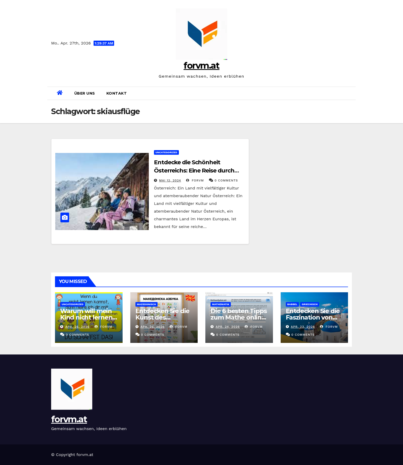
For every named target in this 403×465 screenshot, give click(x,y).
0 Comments (226, 180)
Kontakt (116, 93)
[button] (350, 93)
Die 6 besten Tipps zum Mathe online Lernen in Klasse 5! (238, 317)
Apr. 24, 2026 (228, 327)
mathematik (220, 304)
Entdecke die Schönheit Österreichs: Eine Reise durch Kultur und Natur (194, 170)
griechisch (310, 304)
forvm (195, 180)
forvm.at (201, 65)
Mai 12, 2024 (170, 180)
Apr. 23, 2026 (303, 327)
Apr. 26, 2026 (77, 327)
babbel (292, 304)
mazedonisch (146, 304)
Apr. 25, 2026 (152, 327)
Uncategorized (166, 152)
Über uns (84, 93)
